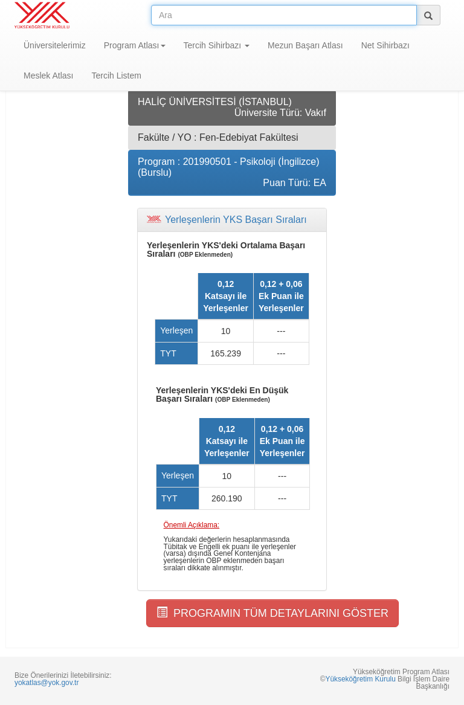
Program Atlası (135, 45)
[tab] (232, 219)
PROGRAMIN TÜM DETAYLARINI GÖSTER (272, 613)
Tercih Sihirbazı (217, 45)
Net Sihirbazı (385, 45)
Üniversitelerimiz (55, 45)
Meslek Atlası (48, 75)
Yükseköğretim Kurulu (360, 679)
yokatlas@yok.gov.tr (46, 682)
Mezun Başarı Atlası (305, 45)
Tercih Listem (116, 75)
